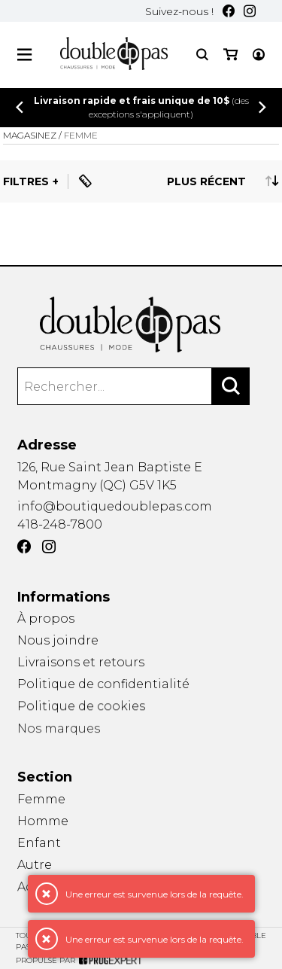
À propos (45, 618)
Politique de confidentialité (103, 685)
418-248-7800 (59, 524)
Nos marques (58, 732)
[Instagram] (250, 11)
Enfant (39, 843)
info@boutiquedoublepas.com (114, 506)
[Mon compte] (259, 54)
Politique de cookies (81, 708)
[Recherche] (202, 54)
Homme (42, 821)
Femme (41, 799)
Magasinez (29, 135)
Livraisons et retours (80, 662)
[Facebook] (229, 11)
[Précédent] (19, 107)
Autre (34, 865)
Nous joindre (58, 640)
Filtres (26, 181)
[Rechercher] (231, 386)
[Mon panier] (230, 54)
